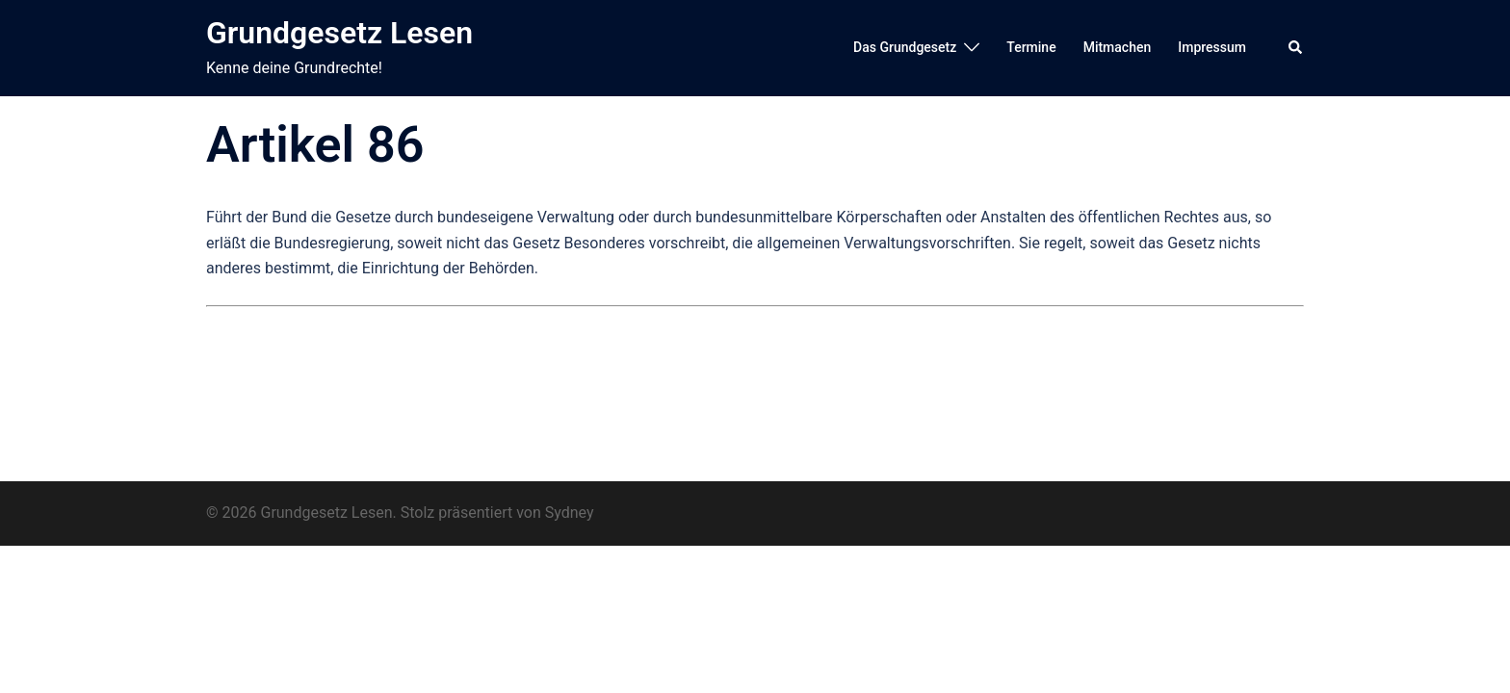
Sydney (569, 512)
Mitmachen (1117, 47)
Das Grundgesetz (904, 47)
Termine (1030, 47)
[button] (1296, 48)
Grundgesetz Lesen (339, 32)
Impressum (1212, 47)
